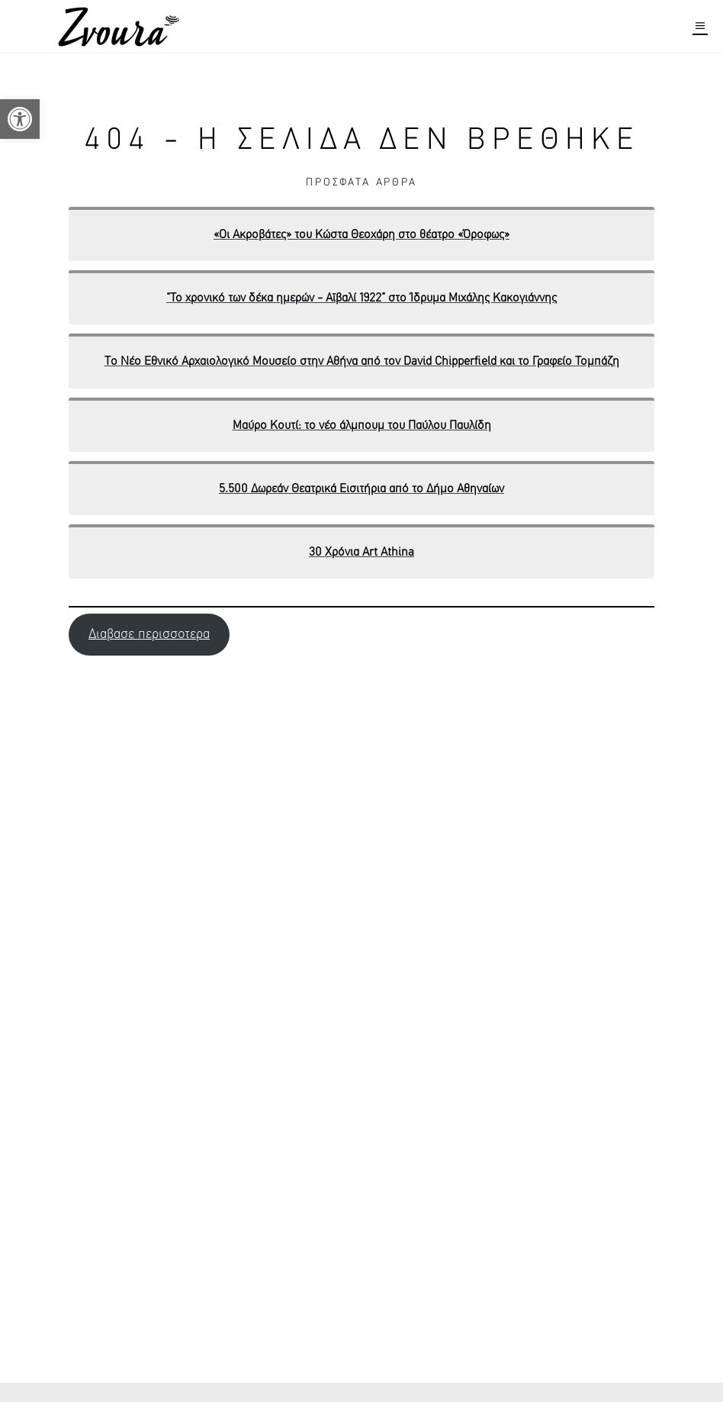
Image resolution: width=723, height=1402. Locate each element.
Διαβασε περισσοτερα (149, 634)
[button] (20, 119)
